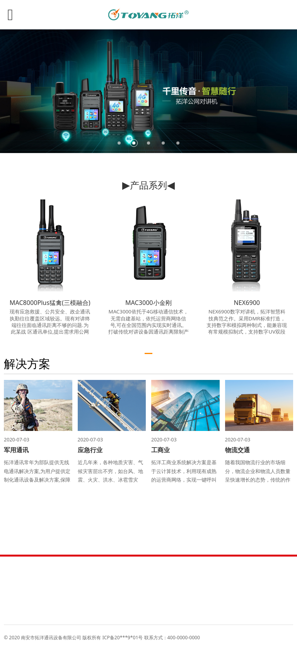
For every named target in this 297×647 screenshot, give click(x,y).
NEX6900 (247, 302)
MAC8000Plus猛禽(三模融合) (50, 302)
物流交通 (237, 450)
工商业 (160, 450)
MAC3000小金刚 (148, 302)
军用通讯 (16, 450)
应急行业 (90, 450)
